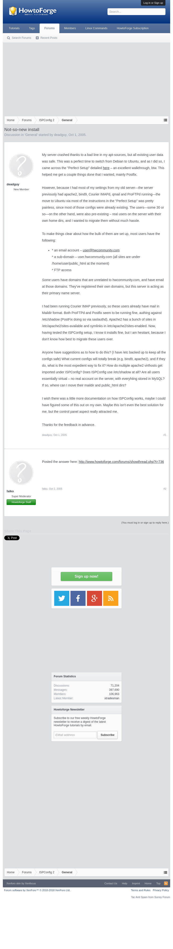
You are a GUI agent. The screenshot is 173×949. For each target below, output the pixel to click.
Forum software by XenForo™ (37, 890)
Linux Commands (96, 28)
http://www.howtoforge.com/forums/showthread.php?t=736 (121, 462)
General (31, 135)
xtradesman (111, 698)
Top (158, 883)
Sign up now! (86, 576)
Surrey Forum (162, 897)
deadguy (60, 135)
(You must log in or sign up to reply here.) (145, 522)
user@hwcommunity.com (101, 250)
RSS (166, 883)
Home (148, 883)
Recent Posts (48, 38)
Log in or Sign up (153, 2)
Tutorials (14, 28)
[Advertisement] (86, 78)
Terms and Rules (141, 890)
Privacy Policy (161, 890)
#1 (164, 434)
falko (10, 491)
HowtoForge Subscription (133, 28)
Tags (32, 28)
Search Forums (21, 38)
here (106, 168)
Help (124, 883)
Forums (49, 28)
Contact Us (110, 883)
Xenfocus (30, 883)
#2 (164, 488)
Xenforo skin (13, 883)
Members (70, 28)
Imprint (136, 883)
